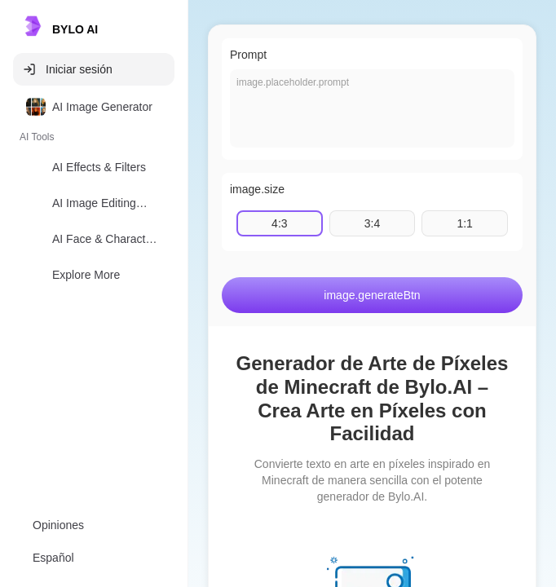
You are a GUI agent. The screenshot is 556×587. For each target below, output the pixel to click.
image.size (257, 189)
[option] (93, 107)
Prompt (248, 54)
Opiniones (58, 525)
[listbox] (93, 194)
